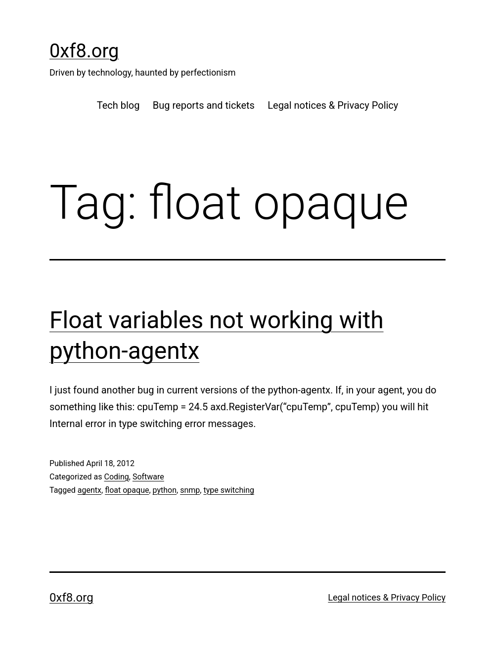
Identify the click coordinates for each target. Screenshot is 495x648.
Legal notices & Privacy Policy (333, 105)
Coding (116, 476)
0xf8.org (84, 51)
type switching (228, 490)
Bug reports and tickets (204, 105)
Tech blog (118, 105)
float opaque (127, 490)
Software (148, 476)
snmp (190, 490)
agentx (89, 490)
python (165, 490)
